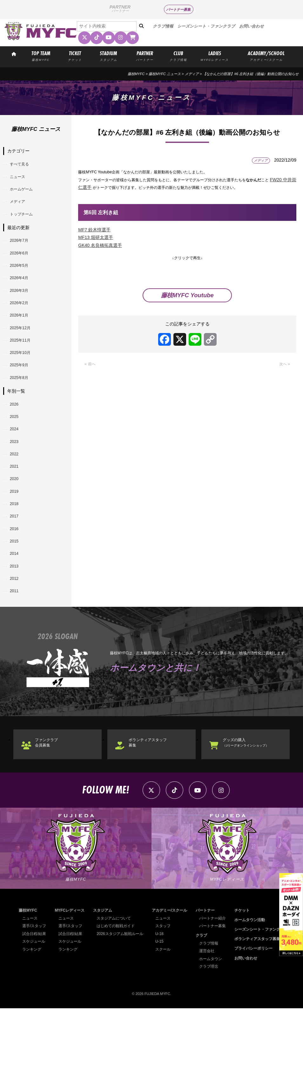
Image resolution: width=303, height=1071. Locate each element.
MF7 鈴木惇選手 (94, 231)
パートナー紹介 (214, 981)
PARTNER (144, 55)
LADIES (214, 55)
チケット (246, 973)
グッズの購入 (251, 801)
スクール (165, 1012)
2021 (16, 505)
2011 (16, 647)
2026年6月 (21, 264)
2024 (16, 462)
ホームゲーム (24, 193)
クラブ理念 (211, 1029)
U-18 (161, 996)
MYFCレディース (70, 973)
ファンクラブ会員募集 (51, 801)
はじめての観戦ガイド (116, 989)
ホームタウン (212, 1021)
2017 (16, 562)
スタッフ (165, 989)
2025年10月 (23, 378)
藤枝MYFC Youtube (187, 300)
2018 (16, 548)
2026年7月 (21, 250)
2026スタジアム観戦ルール (120, 996)
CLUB (178, 55)
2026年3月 (21, 307)
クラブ (204, 998)
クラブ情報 (163, 26)
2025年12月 (23, 349)
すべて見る (22, 165)
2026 (16, 434)
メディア (192, 74)
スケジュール (32, 1004)
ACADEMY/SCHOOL (266, 55)
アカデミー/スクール (170, 973)
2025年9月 (21, 391)
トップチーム (24, 221)
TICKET (74, 55)
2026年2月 (21, 321)
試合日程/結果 (33, 996)
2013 (16, 619)
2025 (16, 448)
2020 (16, 519)
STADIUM (108, 55)
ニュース (20, 179)
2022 (16, 491)
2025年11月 (23, 363)
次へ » (283, 369)
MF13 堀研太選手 (95, 238)
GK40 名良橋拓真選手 (100, 246)
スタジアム (104, 973)
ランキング (31, 1012)
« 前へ (90, 369)
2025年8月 (21, 406)
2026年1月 (21, 335)
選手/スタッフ (33, 989)
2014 (16, 604)
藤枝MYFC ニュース (165, 74)
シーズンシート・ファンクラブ (206, 26)
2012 (16, 633)
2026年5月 (21, 278)
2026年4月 (21, 292)
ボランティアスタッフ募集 (154, 801)
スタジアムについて (115, 981)
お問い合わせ (251, 26)
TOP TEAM (41, 55)
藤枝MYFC (136, 74)
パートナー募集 (178, 9)
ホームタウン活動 (253, 982)
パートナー (207, 973)
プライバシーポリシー (256, 1011)
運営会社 (209, 1014)
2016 (16, 576)
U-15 (161, 1004)
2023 (16, 477)
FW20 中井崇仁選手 (104, 188)
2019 (16, 533)
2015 (16, 590)
